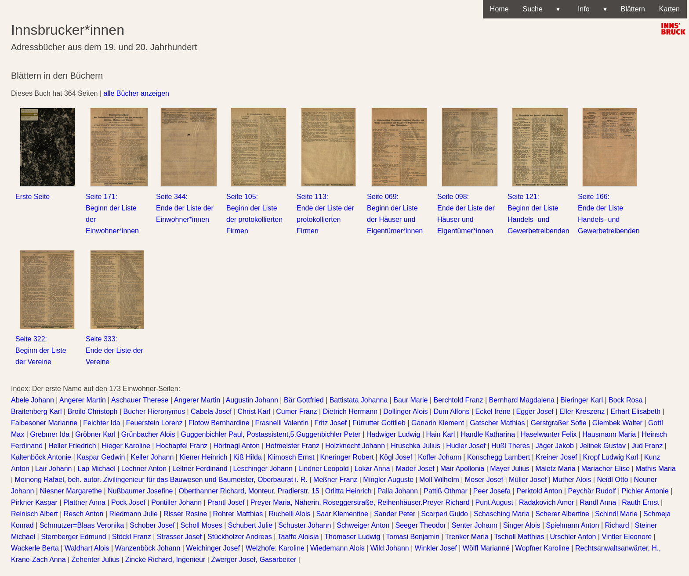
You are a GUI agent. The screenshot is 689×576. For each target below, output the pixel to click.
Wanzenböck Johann (148, 548)
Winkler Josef (436, 548)
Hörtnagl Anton (236, 445)
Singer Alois (521, 525)
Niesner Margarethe (71, 491)
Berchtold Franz (458, 400)
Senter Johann (474, 525)
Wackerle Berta (35, 548)
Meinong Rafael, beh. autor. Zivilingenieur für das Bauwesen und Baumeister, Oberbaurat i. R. (161, 479)
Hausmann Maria (609, 434)
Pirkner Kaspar (34, 502)
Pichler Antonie (645, 491)
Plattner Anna (84, 502)
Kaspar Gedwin (101, 457)
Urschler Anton (573, 536)
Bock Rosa (625, 400)
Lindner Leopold (323, 468)
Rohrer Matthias (238, 514)
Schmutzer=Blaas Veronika (82, 525)
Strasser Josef (179, 536)
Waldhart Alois (87, 548)
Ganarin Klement (437, 423)
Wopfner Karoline (542, 548)
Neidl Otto (612, 479)
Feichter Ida (101, 423)
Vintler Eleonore (627, 536)
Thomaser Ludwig (352, 536)
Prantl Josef (225, 502)
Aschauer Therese (139, 400)
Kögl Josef (395, 457)
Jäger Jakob (555, 445)
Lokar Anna (372, 468)
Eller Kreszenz (582, 411)
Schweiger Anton (363, 525)
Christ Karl (254, 411)
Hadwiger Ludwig (393, 434)
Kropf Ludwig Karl (610, 457)
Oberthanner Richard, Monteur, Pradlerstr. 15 (249, 491)
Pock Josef (128, 502)
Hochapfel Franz (181, 445)
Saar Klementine (342, 514)
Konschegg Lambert (498, 457)
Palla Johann (397, 491)
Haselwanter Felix (549, 434)
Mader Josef (415, 468)
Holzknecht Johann (355, 445)
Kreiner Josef (556, 457)
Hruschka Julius (415, 445)
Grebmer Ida (49, 434)
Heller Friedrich (72, 445)
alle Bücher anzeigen (136, 93)
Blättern (633, 9)
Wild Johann (389, 548)
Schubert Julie (250, 525)
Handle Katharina (488, 434)
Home (499, 9)
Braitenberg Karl (36, 411)
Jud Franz (647, 445)
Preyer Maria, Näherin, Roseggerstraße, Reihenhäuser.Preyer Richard (360, 502)
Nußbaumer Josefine (140, 491)
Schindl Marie (616, 514)
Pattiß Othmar (446, 491)
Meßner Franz (335, 479)
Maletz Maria (555, 468)
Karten (669, 9)
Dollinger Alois (405, 411)
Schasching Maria (501, 514)
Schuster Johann (304, 525)
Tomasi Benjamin (412, 536)
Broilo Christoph (93, 411)
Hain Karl (440, 434)
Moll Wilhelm (439, 479)
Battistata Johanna (359, 400)
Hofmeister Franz (292, 445)
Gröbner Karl (95, 434)
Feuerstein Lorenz (154, 423)
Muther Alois (571, 479)
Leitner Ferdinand (199, 468)
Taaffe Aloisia (298, 536)
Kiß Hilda (247, 457)
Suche (541, 9)
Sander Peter (394, 514)
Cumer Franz (296, 411)
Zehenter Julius (96, 559)
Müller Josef (528, 479)
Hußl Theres (510, 445)
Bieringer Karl (581, 400)
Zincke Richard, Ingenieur (165, 559)
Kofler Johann (439, 457)
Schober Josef (152, 525)
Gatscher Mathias (497, 423)
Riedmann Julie (133, 514)
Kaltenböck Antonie (41, 457)
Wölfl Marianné (486, 548)
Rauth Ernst (640, 502)
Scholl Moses (201, 525)
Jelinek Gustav (603, 445)
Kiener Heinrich (203, 457)
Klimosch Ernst (291, 457)
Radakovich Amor (546, 502)
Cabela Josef (211, 411)
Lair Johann (53, 468)
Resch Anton (84, 514)
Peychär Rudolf (592, 491)
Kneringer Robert (347, 457)
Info (590, 9)
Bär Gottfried (304, 400)
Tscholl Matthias (519, 536)
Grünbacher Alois (148, 434)
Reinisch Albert (34, 514)
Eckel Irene (493, 411)
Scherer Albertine (562, 514)
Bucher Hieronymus (154, 411)
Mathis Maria (655, 468)
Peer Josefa (492, 491)
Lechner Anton (144, 468)
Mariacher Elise (605, 468)
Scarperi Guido (444, 514)
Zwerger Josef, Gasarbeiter (253, 559)
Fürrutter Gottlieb (379, 423)
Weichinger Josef (212, 548)
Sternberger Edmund (73, 536)
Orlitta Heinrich (348, 491)
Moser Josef (484, 479)
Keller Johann (152, 457)
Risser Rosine (185, 514)
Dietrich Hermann (350, 411)
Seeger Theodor (420, 525)
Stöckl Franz (131, 536)
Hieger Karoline (126, 445)
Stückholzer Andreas (239, 536)
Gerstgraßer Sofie (559, 423)
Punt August (494, 502)
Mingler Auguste (388, 479)
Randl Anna (598, 502)
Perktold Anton (539, 491)
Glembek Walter (617, 423)
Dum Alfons (452, 411)
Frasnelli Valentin (282, 423)
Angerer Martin (82, 400)
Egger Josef (535, 411)
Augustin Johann (252, 400)
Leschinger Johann (263, 468)
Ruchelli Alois (289, 514)
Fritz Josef (330, 423)
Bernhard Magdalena (522, 400)
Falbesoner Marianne (44, 423)
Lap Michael (97, 468)
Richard (617, 525)
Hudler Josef (466, 445)
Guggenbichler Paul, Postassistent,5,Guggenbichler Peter (271, 434)
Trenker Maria (467, 536)
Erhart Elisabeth (635, 411)
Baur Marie (410, 400)
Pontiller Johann (176, 502)
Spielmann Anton (572, 525)
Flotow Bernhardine (219, 423)
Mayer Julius (509, 468)
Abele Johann (32, 400)
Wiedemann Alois (337, 548)
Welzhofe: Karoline (275, 548)
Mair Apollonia (462, 468)
